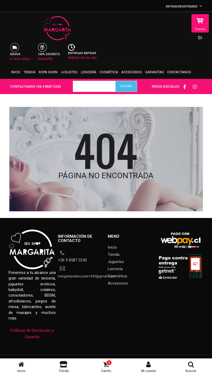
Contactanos (179, 77)
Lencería (88, 77)
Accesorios (131, 77)
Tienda (29, 77)
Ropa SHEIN (48, 77)
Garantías (154, 77)
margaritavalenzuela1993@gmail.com (86, 283)
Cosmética (108, 77)
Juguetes (69, 77)
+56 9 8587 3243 (48, 93)
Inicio (16, 77)
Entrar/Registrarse (184, 6)
